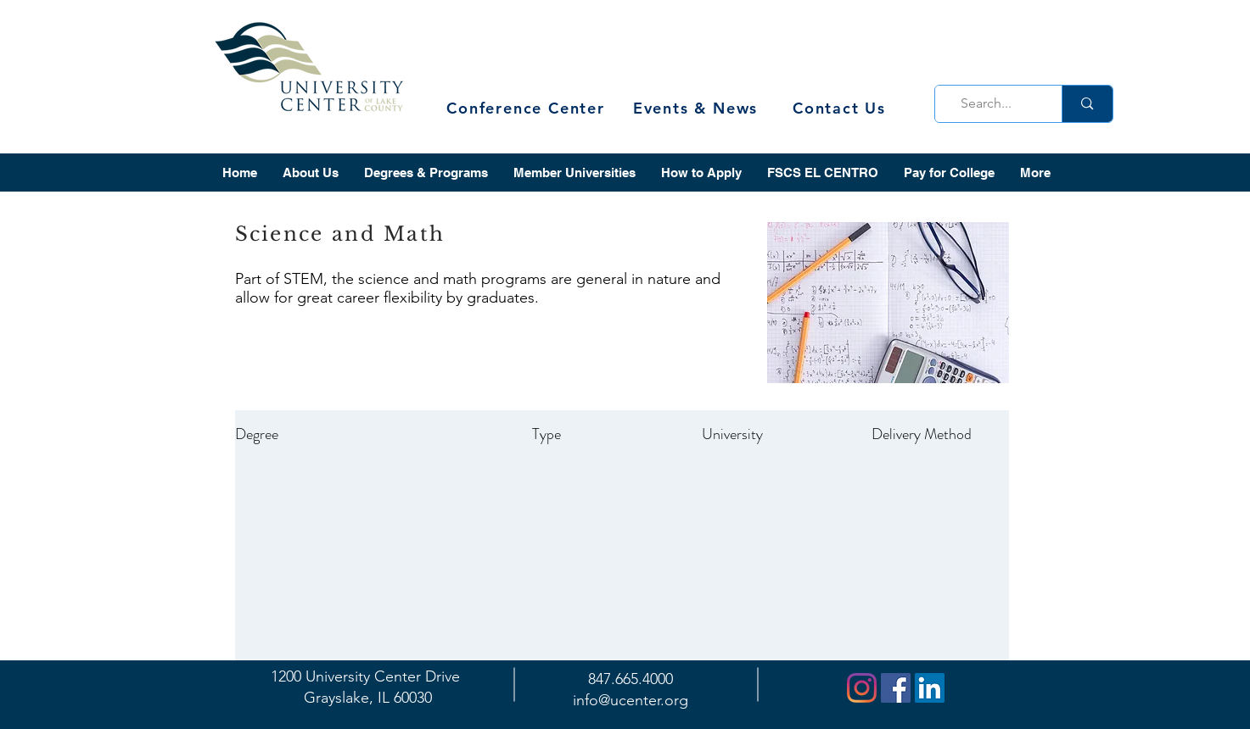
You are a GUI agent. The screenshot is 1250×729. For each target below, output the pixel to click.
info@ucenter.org (630, 700)
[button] (310, 172)
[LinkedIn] (930, 688)
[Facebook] (896, 688)
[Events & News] (697, 108)
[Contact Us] (841, 108)
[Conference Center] (528, 108)
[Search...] (994, 104)
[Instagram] (862, 688)
